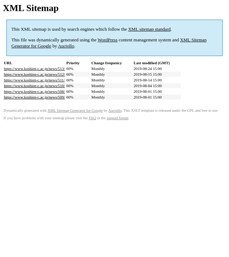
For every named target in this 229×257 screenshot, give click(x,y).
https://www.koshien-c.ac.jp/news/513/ (34, 68)
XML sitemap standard (149, 29)
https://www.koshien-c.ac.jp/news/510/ (34, 86)
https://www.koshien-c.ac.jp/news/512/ (34, 74)
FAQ (92, 118)
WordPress (108, 39)
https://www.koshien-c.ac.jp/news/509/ (34, 97)
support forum (118, 118)
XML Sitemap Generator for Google (75, 110)
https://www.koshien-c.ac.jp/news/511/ (34, 80)
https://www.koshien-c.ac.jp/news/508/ (34, 91)
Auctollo (66, 46)
